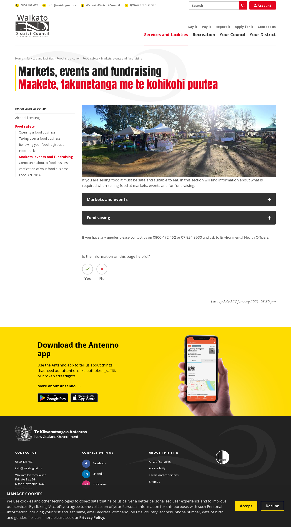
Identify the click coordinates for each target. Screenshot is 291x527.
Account (262, 5)
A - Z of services (160, 462)
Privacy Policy (91, 517)
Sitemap (154, 482)
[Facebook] (94, 463)
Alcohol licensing (27, 118)
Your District (263, 34)
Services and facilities (166, 34)
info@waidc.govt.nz (28, 468)
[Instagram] (94, 484)
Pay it (206, 27)
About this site (163, 452)
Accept (246, 505)
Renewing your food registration (42, 144)
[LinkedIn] (93, 474)
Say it (192, 27)
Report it (223, 27)
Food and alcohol (68, 58)
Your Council (232, 34)
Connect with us (97, 452)
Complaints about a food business (44, 163)
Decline (272, 505)
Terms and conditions (164, 475)
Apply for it (244, 27)
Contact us (267, 27)
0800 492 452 (24, 462)
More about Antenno (56, 385)
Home (19, 58)
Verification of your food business (43, 169)
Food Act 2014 (29, 175)
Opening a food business (37, 132)
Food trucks (27, 150)
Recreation (204, 34)
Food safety (90, 58)
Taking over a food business (39, 138)
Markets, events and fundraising (46, 157)
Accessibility (157, 468)
